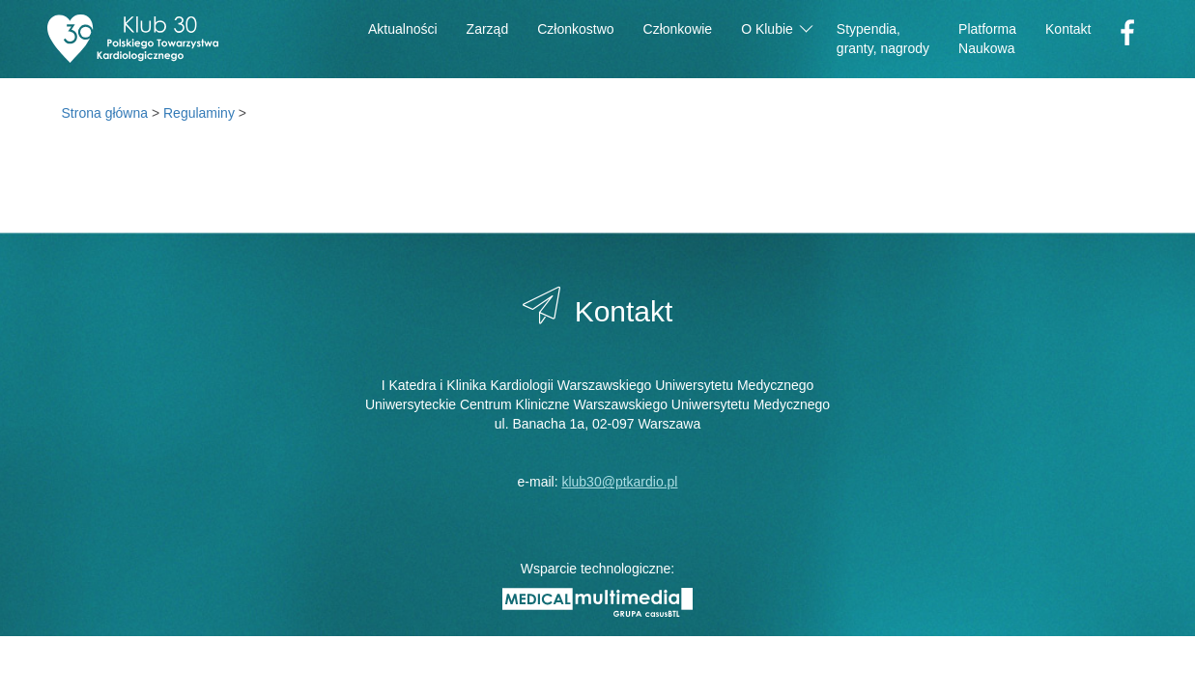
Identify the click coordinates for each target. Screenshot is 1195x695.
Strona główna (105, 113)
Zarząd (488, 29)
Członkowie (678, 29)
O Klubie (776, 27)
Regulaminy (199, 113)
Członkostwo (575, 29)
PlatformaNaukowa (987, 38)
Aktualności (403, 29)
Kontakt (1068, 29)
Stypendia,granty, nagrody (883, 38)
